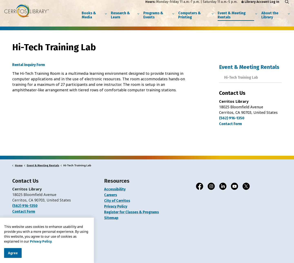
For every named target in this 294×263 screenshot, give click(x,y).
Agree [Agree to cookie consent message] (12, 253)
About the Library (269, 20)
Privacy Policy (41, 241)
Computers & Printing (189, 20)
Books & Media (89, 20)
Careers (110, 195)
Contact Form (23, 211)
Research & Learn (120, 20)
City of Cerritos (117, 200)
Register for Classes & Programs (131, 212)
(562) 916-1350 (231, 118)
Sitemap (111, 218)
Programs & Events (153, 20)
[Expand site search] (287, 6)
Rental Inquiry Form (28, 65)
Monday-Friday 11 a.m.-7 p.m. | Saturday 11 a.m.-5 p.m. (191, 7)
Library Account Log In (260, 7)
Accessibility (115, 189)
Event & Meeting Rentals (232, 20)
